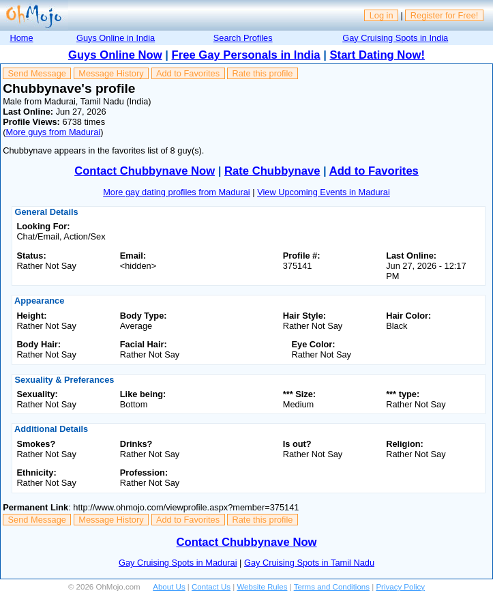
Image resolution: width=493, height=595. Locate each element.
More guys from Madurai (52, 132)
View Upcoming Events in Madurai (323, 192)
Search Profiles (243, 38)
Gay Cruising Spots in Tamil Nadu (309, 562)
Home (21, 38)
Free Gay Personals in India (246, 54)
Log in (381, 15)
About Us (169, 587)
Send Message (37, 73)
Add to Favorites (188, 73)
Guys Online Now (115, 54)
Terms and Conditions (332, 587)
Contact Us (211, 587)
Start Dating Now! (377, 54)
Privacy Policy (400, 587)
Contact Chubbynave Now (144, 170)
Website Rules (262, 587)
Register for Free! (444, 15)
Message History (110, 73)
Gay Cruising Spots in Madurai (178, 562)
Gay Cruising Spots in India (395, 38)
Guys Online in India (115, 38)
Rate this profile (262, 73)
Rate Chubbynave (272, 170)
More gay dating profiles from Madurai (176, 192)
